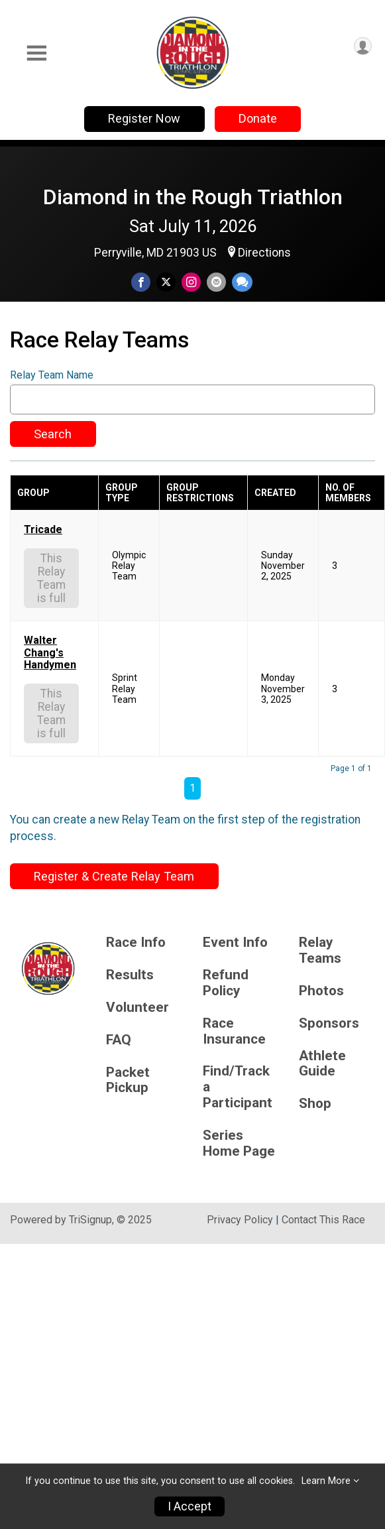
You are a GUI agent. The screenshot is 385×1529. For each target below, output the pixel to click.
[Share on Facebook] (140, 282)
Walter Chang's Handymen (50, 653)
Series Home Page (239, 1143)
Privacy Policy (240, 1219)
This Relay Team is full (51, 578)
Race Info (136, 942)
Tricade (43, 530)
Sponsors (329, 1023)
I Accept (189, 1506)
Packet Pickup (128, 1080)
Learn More (326, 1481)
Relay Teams (320, 950)
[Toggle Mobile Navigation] (36, 53)
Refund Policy (225, 983)
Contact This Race (323, 1219)
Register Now (144, 118)
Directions (264, 252)
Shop (315, 1103)
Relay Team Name (51, 375)
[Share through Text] (242, 282)
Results (130, 975)
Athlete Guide (322, 1063)
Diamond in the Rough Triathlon (193, 197)
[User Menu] (363, 46)
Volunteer (137, 1007)
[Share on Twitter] (166, 282)
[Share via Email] (216, 282)
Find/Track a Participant (237, 1087)
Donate (258, 118)
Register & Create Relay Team (114, 876)
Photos (321, 991)
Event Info (235, 942)
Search (53, 434)
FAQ (118, 1040)
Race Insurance (234, 1031)
